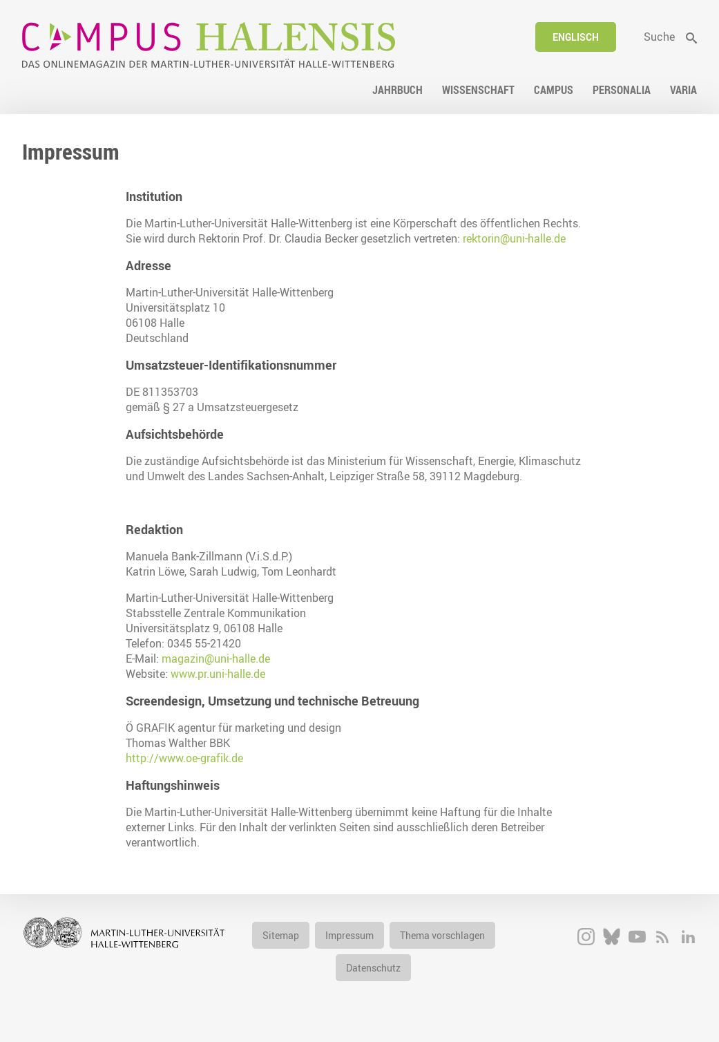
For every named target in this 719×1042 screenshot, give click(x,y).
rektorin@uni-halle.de (514, 238)
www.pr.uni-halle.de (218, 673)
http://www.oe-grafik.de (184, 758)
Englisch (576, 37)
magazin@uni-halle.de (216, 658)
